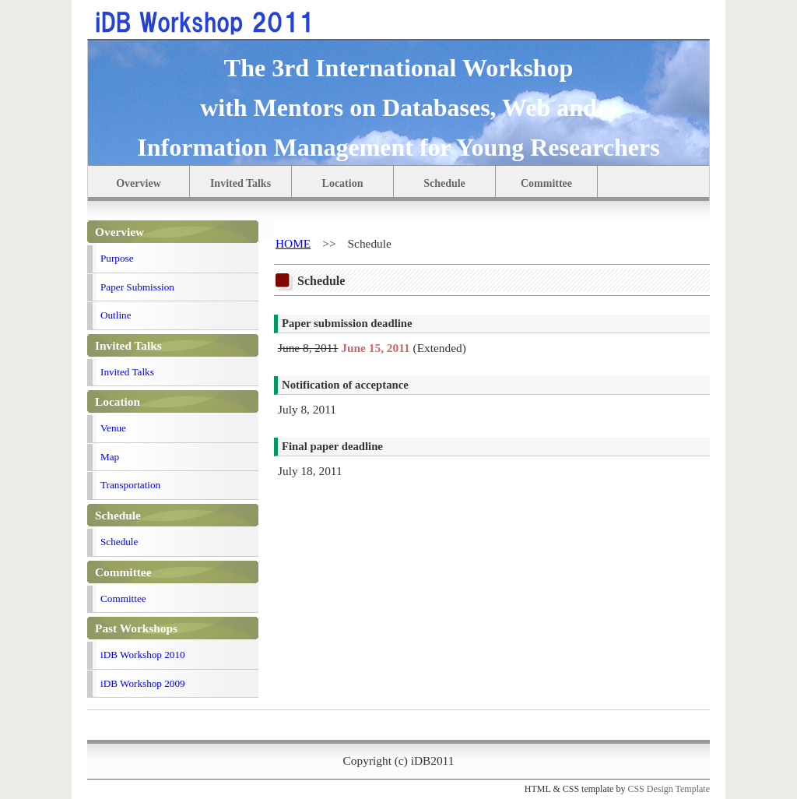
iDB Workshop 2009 (142, 683)
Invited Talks (240, 183)
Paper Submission (137, 287)
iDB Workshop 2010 (142, 654)
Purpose (117, 258)
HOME (293, 243)
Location (342, 183)
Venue (113, 428)
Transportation (130, 485)
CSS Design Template (668, 788)
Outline (116, 315)
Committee (546, 183)
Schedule (444, 183)
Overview (138, 183)
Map (109, 457)
